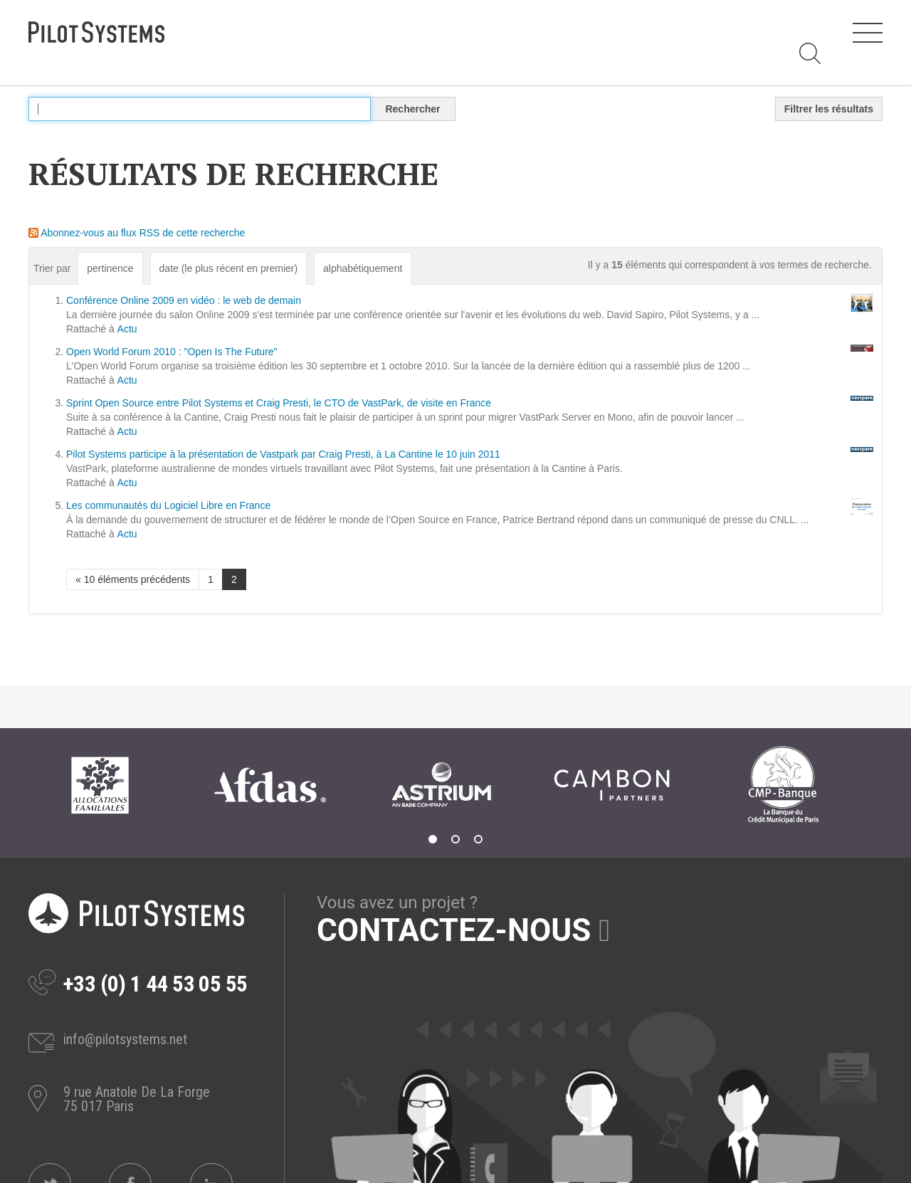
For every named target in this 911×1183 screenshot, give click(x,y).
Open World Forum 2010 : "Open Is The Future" (172, 351)
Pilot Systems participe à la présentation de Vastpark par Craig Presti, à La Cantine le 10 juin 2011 (283, 454)
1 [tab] (432, 839)
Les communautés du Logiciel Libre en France (168, 505)
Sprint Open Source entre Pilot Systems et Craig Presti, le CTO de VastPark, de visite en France (278, 403)
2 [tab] (455, 839)
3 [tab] (478, 839)
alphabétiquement (362, 268)
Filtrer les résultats (828, 109)
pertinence (110, 268)
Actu (127, 329)
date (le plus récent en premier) (228, 268)
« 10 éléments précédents (132, 579)
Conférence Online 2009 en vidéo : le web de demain (183, 300)
